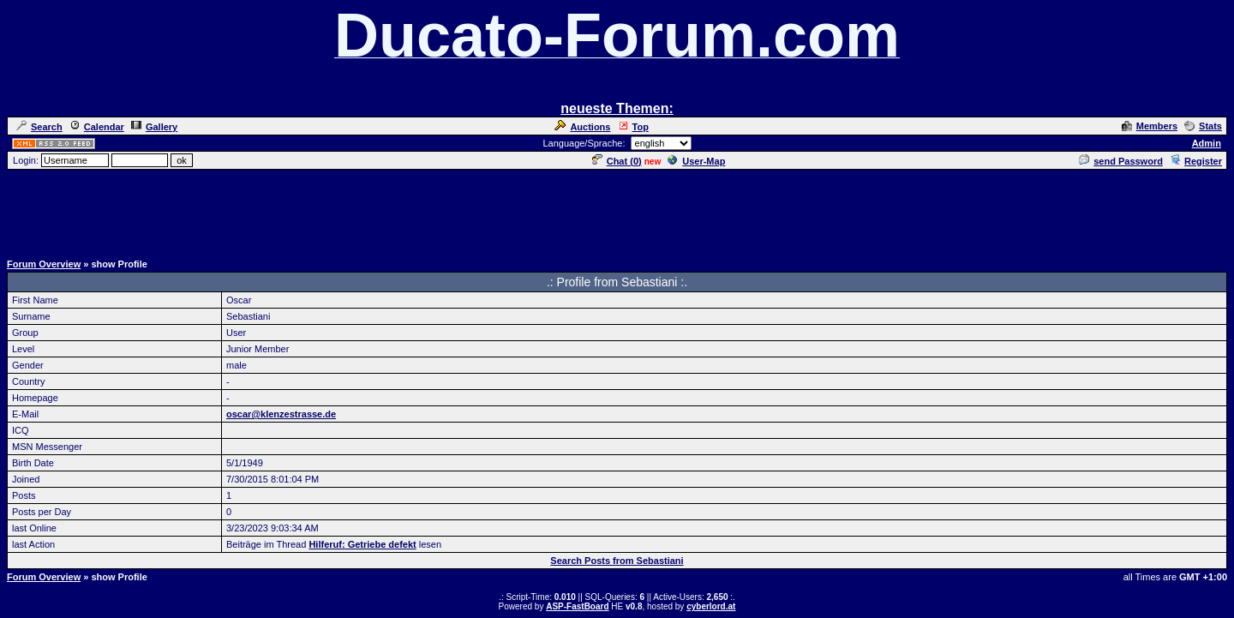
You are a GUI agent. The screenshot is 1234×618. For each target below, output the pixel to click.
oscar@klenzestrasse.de (281, 414)
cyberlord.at (710, 606)
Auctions (582, 127)
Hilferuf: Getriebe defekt (362, 544)
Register (1196, 161)
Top (633, 127)
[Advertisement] (617, 210)
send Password (1121, 161)
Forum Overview (44, 264)
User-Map (696, 161)
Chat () (617, 161)
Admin (1206, 143)
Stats (1203, 126)
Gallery (154, 127)
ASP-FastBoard (577, 606)
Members (1149, 126)
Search (39, 127)
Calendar (96, 127)
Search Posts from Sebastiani (616, 560)
